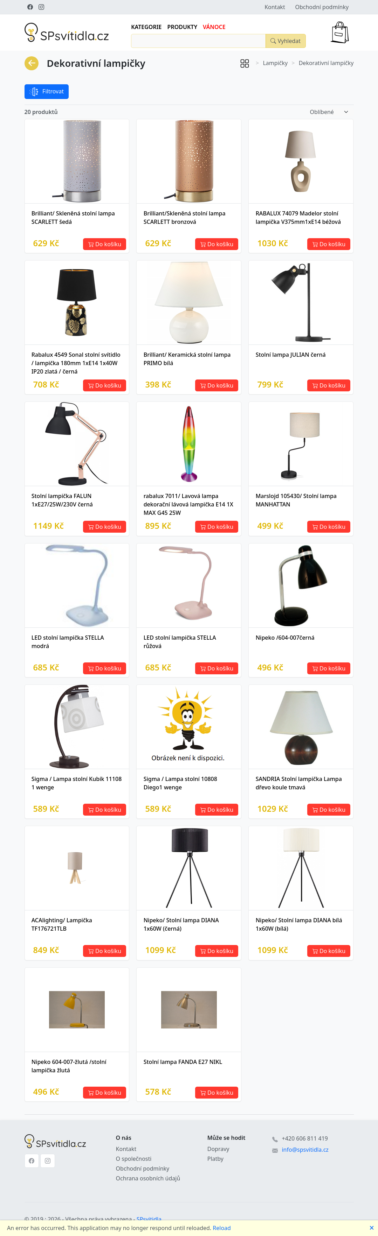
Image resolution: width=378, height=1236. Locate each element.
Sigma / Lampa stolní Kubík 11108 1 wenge (77, 783)
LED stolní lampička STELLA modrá (68, 642)
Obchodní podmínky (322, 7)
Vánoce (214, 27)
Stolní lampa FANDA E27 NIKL (183, 1062)
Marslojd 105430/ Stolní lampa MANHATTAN (296, 500)
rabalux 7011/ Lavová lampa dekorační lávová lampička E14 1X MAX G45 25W (188, 504)
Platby (215, 1159)
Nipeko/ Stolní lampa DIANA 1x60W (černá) (181, 924)
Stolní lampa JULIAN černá (291, 354)
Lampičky (275, 63)
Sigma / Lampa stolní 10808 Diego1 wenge (180, 783)
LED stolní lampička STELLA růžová (180, 642)
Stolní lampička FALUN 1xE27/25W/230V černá (62, 500)
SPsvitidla (149, 1219)
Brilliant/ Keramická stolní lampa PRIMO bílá (187, 359)
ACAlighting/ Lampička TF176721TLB (62, 924)
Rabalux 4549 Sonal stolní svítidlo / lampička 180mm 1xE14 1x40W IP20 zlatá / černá (76, 363)
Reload (222, 1228)
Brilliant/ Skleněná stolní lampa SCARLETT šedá (73, 217)
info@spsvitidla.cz (305, 1149)
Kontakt (274, 7)
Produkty (182, 27)
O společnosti (134, 1159)
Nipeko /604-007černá (285, 637)
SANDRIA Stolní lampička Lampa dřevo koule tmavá (299, 783)
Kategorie (146, 27)
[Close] (285, 41)
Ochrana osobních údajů (148, 1178)
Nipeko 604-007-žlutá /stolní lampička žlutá (69, 1066)
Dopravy (218, 1149)
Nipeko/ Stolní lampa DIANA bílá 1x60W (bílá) (299, 924)
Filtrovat (46, 91)
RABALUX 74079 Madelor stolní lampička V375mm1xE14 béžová (298, 217)
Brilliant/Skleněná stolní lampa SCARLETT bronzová (185, 217)
